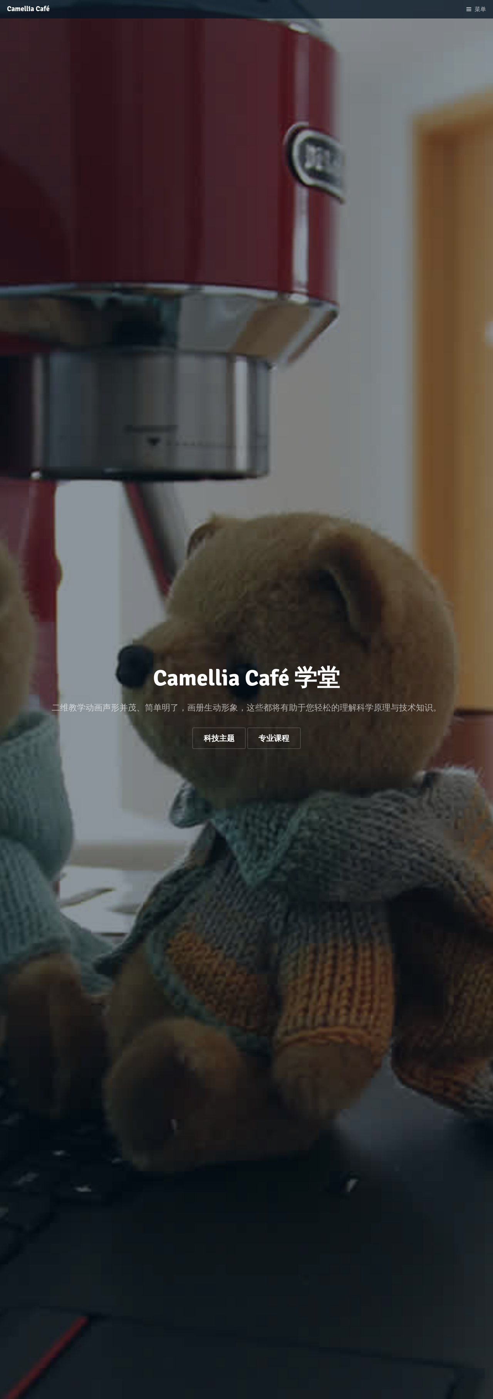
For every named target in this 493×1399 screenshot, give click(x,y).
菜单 (480, 9)
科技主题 (219, 738)
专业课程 (273, 738)
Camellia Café (28, 9)
